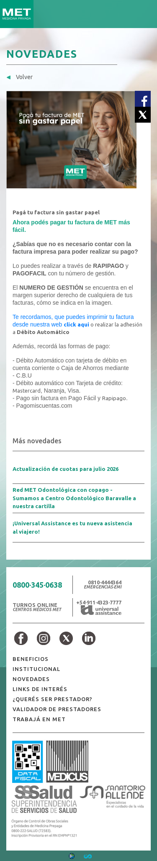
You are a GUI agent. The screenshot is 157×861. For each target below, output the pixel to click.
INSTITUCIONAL (36, 669)
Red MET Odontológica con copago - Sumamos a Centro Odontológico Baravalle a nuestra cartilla (74, 498)
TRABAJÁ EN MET (39, 719)
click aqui (76, 324)
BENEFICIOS (31, 659)
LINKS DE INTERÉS (40, 689)
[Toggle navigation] (145, 14)
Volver (19, 77)
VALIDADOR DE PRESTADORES (57, 709)
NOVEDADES (31, 679)
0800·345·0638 (37, 585)
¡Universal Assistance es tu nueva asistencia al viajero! (72, 527)
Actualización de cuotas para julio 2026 (65, 469)
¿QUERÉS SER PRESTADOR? (53, 699)
